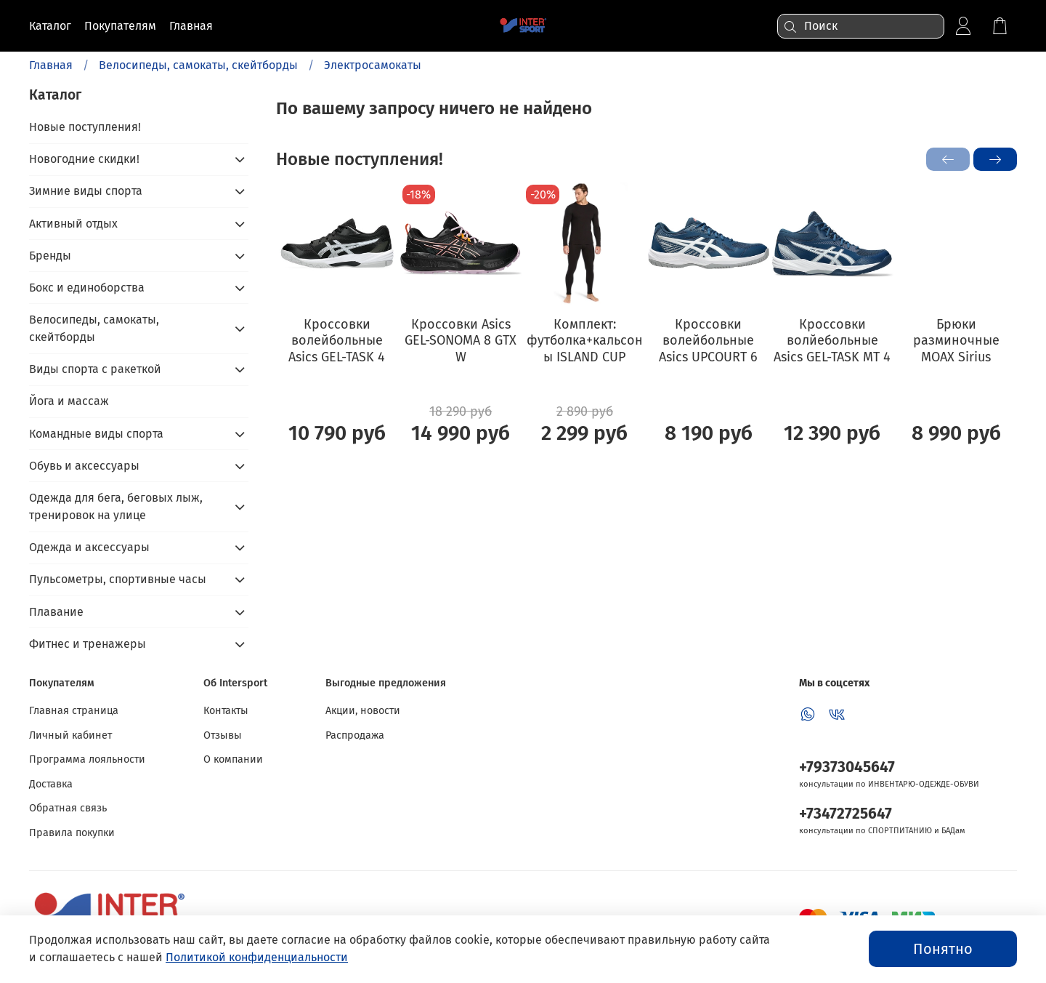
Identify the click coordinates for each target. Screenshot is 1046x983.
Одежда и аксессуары (89, 547)
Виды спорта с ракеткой (95, 369)
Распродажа (354, 735)
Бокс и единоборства (87, 287)
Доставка (51, 784)
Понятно (943, 949)
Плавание (56, 612)
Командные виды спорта (96, 434)
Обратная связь (68, 808)
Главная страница (73, 711)
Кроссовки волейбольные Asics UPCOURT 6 (708, 340)
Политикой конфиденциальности (257, 957)
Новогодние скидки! (84, 159)
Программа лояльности (87, 759)
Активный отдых (73, 223)
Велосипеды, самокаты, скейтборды (198, 65)
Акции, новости (362, 711)
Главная (51, 65)
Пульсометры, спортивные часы (117, 579)
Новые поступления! (85, 127)
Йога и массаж (69, 401)
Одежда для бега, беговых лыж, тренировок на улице (116, 506)
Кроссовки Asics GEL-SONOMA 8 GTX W (460, 340)
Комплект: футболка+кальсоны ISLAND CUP (585, 340)
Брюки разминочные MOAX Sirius (956, 340)
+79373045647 (847, 767)
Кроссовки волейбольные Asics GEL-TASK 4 (336, 340)
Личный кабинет (70, 735)
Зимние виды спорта (85, 191)
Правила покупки (72, 833)
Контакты (225, 711)
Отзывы (222, 735)
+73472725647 (845, 814)
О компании (233, 759)
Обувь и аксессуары (84, 466)
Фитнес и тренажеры (87, 644)
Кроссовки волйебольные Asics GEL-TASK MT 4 (832, 340)
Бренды (50, 255)
